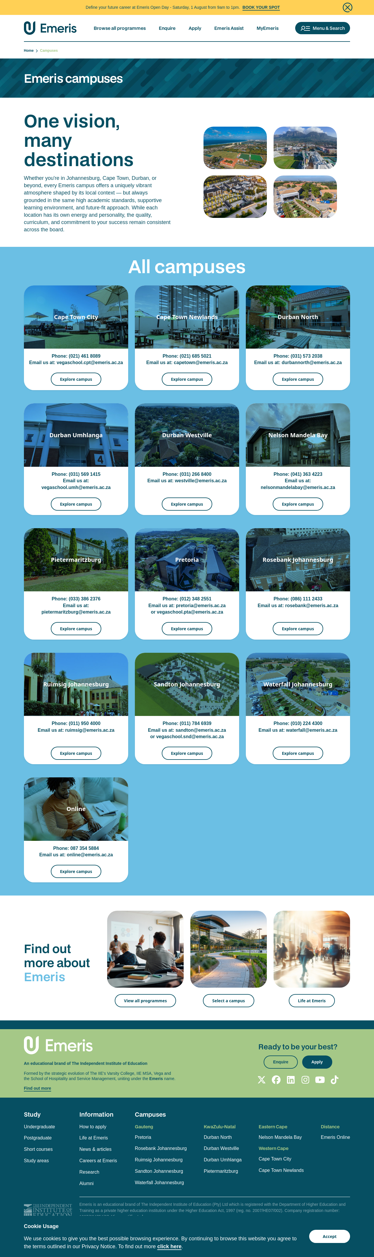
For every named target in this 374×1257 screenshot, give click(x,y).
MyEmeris (268, 28)
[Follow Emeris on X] (262, 1079)
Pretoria (143, 1137)
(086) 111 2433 (307, 598)
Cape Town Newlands (281, 1170)
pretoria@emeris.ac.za (200, 605)
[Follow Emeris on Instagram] (305, 1079)
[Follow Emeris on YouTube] (320, 1079)
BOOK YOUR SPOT (261, 7)
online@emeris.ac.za (90, 854)
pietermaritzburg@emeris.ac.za (76, 611)
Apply (195, 28)
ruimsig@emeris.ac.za (89, 730)
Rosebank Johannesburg (161, 1148)
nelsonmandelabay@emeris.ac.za (298, 487)
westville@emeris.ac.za (201, 480)
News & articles (95, 1149)
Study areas (36, 1160)
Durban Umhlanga (223, 1159)
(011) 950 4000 (85, 723)
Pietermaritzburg (221, 1171)
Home (31, 51)
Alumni (86, 1183)
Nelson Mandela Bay (280, 1137)
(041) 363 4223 (307, 474)
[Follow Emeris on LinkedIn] (291, 1079)
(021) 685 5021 (196, 356)
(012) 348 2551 (196, 598)
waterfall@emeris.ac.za (312, 730)
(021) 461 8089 (85, 356)
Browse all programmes (120, 28)
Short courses (38, 1149)
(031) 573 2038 (307, 356)
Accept (330, 1236)
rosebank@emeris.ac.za (311, 605)
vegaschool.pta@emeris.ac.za (190, 611)
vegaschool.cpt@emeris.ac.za (90, 362)
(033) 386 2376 (85, 598)
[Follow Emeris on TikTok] (335, 1079)
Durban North (218, 1137)
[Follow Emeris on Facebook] (276, 1079)
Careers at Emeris (98, 1160)
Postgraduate (38, 1137)
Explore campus (76, 379)
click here (169, 1246)
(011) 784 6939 (196, 723)
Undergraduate (39, 1126)
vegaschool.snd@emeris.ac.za (190, 736)
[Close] (347, 7)
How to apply (93, 1126)
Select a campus (228, 1000)
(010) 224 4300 (307, 723)
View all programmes (145, 1000)
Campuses (150, 1114)
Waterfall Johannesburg (159, 1182)
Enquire (167, 28)
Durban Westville (221, 1148)
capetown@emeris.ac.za (201, 362)
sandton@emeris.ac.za (200, 730)
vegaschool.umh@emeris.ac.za (76, 487)
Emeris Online (335, 1137)
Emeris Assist (228, 28)
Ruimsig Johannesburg (159, 1159)
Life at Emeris (312, 1000)
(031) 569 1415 (85, 474)
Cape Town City (275, 1158)
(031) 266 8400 (196, 474)
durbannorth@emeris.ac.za (312, 362)
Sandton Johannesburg (159, 1171)
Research (89, 1172)
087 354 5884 (84, 848)
